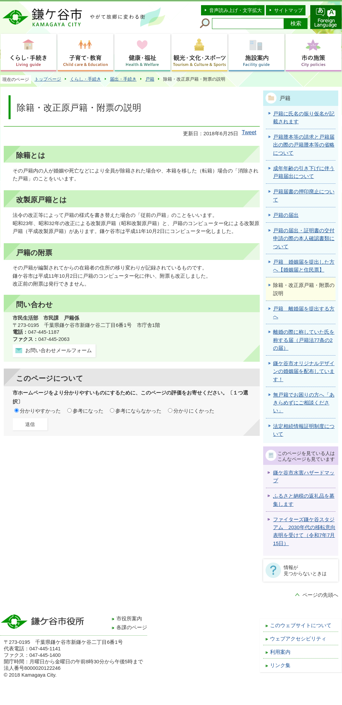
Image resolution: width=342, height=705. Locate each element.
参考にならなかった (138, 411)
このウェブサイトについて (300, 625)
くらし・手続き (85, 79)
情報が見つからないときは (305, 570)
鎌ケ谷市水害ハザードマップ (303, 476)
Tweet (249, 132)
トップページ (47, 79)
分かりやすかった (40, 411)
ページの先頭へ (320, 595)
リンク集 (280, 665)
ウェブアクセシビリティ (298, 638)
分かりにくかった (193, 411)
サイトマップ (288, 10)
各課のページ (131, 627)
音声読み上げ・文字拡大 (235, 10)
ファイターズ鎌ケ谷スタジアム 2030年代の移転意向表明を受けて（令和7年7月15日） (304, 531)
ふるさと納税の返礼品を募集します (303, 500)
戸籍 (149, 79)
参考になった (88, 411)
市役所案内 (129, 618)
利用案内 (280, 652)
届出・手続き (123, 79)
